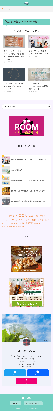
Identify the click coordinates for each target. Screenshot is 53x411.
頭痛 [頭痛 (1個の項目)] (23, 226)
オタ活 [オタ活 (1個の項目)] (41, 216)
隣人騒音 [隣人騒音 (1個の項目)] (18, 226)
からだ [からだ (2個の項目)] (15, 216)
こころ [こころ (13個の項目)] (23, 215)
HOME (26, 398)
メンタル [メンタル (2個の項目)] (26, 220)
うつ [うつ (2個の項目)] (10, 216)
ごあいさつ (15, 403)
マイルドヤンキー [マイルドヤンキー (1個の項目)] (6, 220)
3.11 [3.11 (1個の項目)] (3, 216)
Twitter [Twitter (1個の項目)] (6, 216)
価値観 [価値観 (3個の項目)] (46, 220)
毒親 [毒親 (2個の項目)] (23, 223)
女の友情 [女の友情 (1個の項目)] (11, 223)
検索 (49, 106)
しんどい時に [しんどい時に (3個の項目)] (34, 216)
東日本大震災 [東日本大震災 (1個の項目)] (17, 223)
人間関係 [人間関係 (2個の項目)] (40, 220)
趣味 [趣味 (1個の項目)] (14, 226)
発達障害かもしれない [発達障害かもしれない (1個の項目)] (39, 223)
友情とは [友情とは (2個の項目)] (5, 223)
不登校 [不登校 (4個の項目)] (33, 220)
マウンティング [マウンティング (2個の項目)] (16, 220)
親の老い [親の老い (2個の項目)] (5, 226)
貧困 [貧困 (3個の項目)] (10, 226)
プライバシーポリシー (33, 403)
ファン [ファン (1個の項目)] (46, 216)
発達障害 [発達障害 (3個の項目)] (29, 223)
